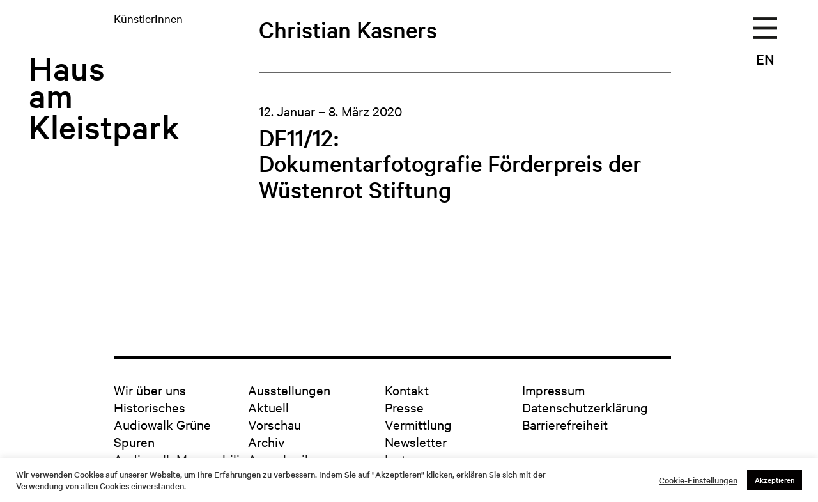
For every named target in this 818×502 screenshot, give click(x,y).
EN (765, 59)
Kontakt (407, 389)
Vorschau (274, 424)
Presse (404, 407)
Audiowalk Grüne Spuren (162, 433)
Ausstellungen (289, 389)
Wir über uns (150, 389)
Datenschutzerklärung (585, 407)
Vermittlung (418, 424)
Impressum (553, 389)
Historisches (149, 407)
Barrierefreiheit (565, 424)
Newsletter (416, 441)
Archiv (266, 441)
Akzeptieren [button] (774, 480)
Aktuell (268, 407)
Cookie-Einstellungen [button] (698, 480)
